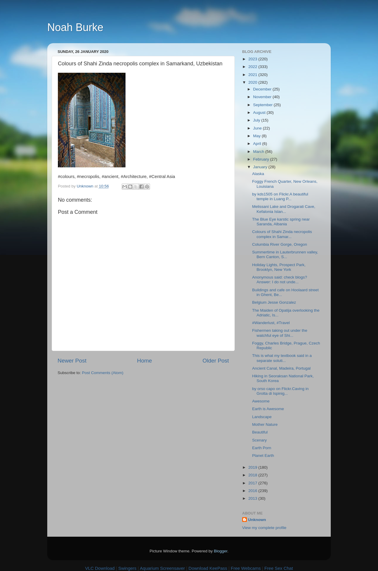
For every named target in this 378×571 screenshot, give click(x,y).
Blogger (220, 551)
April (257, 143)
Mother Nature (265, 424)
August (260, 112)
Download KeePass (207, 568)
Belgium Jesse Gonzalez (274, 302)
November (263, 97)
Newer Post (72, 361)
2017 (253, 483)
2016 (253, 490)
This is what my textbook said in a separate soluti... (282, 358)
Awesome (261, 401)
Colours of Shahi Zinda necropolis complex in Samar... (282, 234)
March (259, 151)
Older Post (216, 361)
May (257, 136)
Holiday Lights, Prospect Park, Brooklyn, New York (279, 267)
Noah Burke (75, 27)
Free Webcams (246, 568)
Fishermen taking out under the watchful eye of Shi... (279, 332)
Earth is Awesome (268, 409)
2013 (253, 498)
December (263, 89)
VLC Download (100, 568)
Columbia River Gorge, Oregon (279, 244)
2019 (253, 467)
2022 (253, 66)
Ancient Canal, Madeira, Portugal (281, 368)
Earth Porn (261, 448)
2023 (253, 59)
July (257, 120)
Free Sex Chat (278, 568)
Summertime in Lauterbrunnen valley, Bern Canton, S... (285, 254)
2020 (253, 82)
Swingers (127, 568)
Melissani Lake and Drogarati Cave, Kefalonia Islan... (283, 208)
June (258, 128)
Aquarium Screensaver (162, 568)
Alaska (258, 174)
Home (144, 361)
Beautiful (260, 432)
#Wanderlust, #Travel (271, 323)
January (260, 167)
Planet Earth (263, 455)
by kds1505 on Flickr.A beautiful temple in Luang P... (280, 196)
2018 (253, 475)
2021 (253, 74)
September (263, 105)
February (261, 159)
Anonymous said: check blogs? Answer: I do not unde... (279, 279)
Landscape (262, 417)
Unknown (257, 519)
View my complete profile (264, 527)
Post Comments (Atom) (102, 373)
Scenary (259, 440)
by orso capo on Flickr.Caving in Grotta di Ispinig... (280, 391)
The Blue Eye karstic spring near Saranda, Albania (281, 221)
